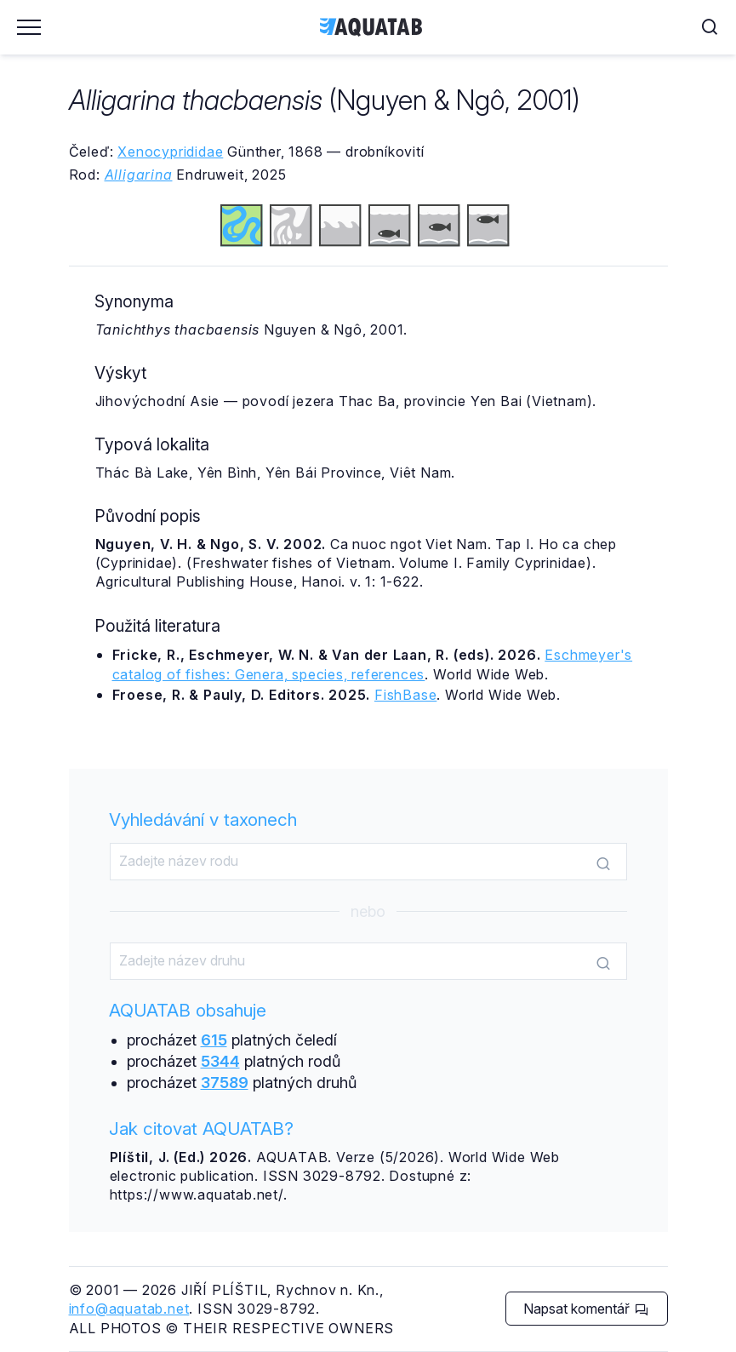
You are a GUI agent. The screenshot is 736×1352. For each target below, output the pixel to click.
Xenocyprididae (170, 151)
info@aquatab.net (129, 1308)
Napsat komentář (585, 1308)
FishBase (405, 694)
